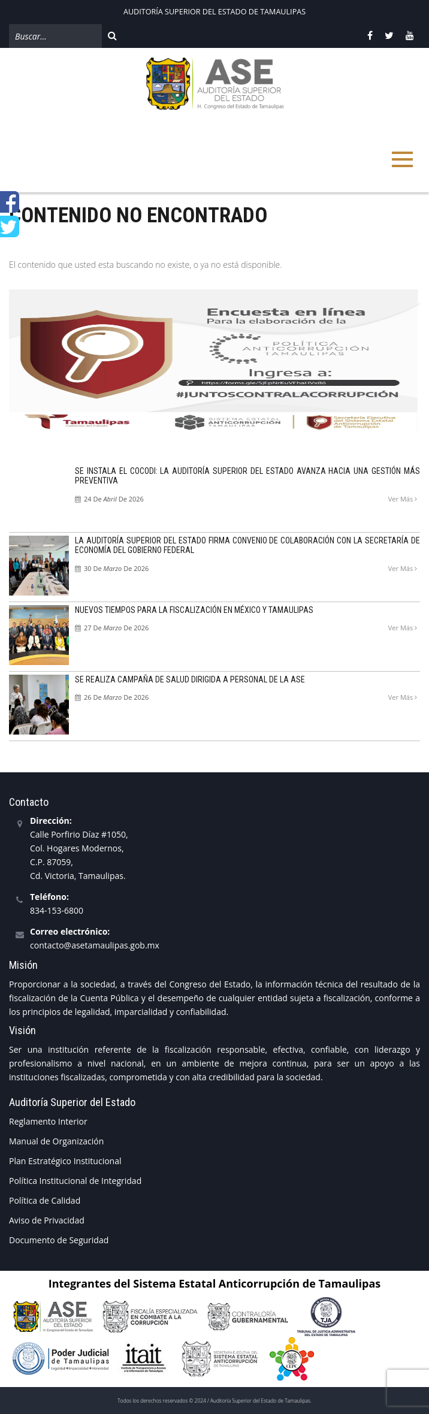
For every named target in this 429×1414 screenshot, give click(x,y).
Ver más (402, 498)
